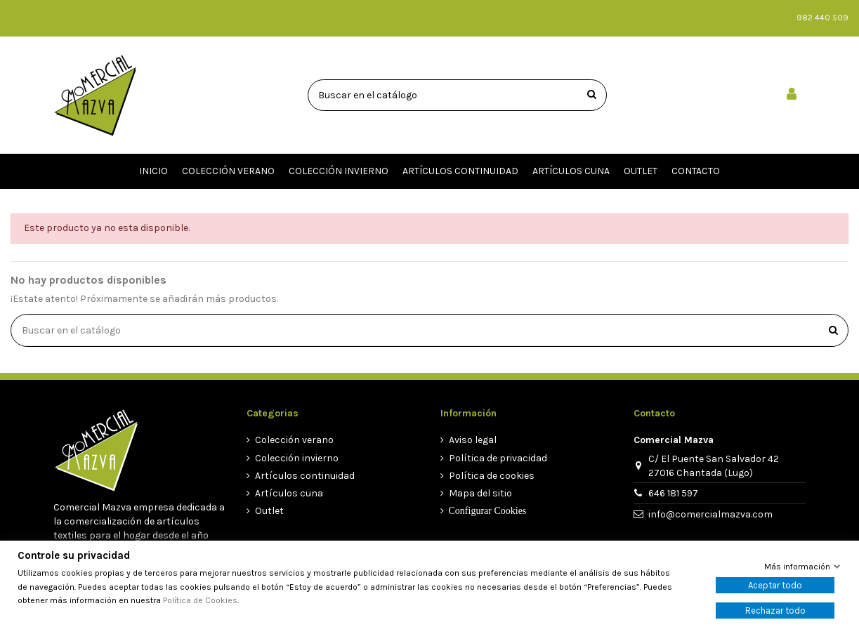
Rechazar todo (775, 610)
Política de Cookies (200, 600)
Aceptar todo (775, 585)
